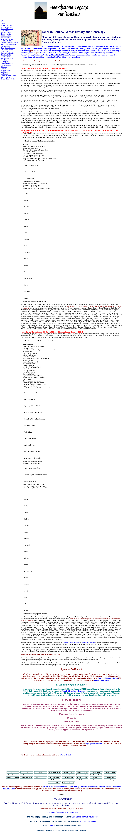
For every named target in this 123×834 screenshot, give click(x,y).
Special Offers (5, 77)
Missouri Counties (6, 27)
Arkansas (46, 787)
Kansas (69, 787)
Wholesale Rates (66, 755)
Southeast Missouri (7, 29)
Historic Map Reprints (8, 53)
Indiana (59, 787)
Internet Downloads (101, 680)
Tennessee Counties (7, 49)
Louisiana (83, 787)
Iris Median (4, 72)
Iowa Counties (5, 37)
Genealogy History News (8, 75)
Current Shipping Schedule (108, 678)
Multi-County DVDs (7, 25)
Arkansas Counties (6, 32)
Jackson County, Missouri (72, 642)
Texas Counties (5, 51)
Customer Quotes (6, 65)
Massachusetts (93, 787)
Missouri (102, 787)
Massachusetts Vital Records (9, 42)
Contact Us (4, 74)
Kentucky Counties (7, 39)
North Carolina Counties (8, 44)
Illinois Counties (6, 34)
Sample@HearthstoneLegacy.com (74, 691)
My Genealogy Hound (88, 821)
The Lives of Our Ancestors (84, 816)
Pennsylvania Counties (8, 48)
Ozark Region (5, 30)
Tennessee (6, 789)
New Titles (4, 60)
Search (3, 23)
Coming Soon (5, 61)
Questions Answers (7, 63)
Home (3, 20)
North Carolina (111, 787)
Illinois (53, 787)
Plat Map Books (6, 55)
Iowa (64, 787)
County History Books (8, 79)
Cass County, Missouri (88, 642)
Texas (13, 789)
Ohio (119, 787)
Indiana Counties (6, 36)
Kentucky (75, 787)
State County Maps (7, 58)
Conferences (4, 68)
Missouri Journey (6, 70)
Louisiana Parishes (6, 41)
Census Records (6, 56)
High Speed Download (93, 744)
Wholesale (4, 67)
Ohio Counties (5, 46)
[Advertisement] (56, 23)
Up (2, 22)
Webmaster (52, 825)
